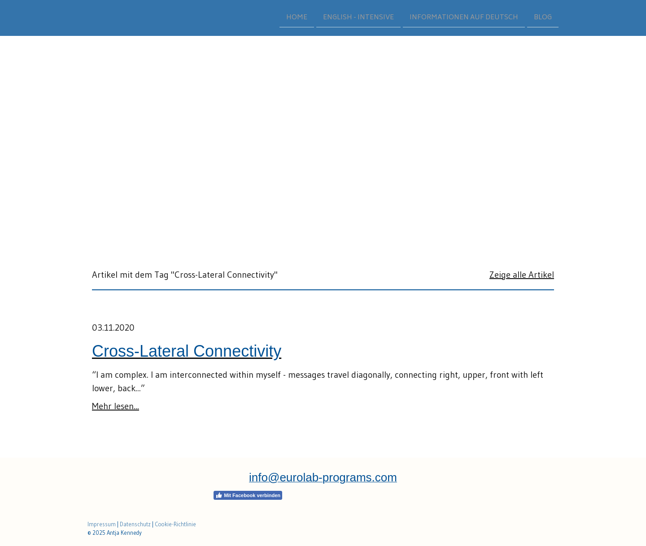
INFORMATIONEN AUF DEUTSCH (464, 17)
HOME (296, 17)
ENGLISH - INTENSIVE (358, 17)
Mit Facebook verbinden (247, 495)
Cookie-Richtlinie (175, 524)
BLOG (543, 17)
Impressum (101, 524)
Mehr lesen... (115, 406)
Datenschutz (135, 524)
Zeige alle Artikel (521, 274)
